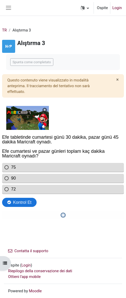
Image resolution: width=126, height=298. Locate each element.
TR (4, 30)
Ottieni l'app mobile (24, 276)
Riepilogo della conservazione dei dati (40, 271)
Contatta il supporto (28, 251)
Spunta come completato (32, 62)
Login (117, 7)
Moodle (35, 291)
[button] (85, 8)
